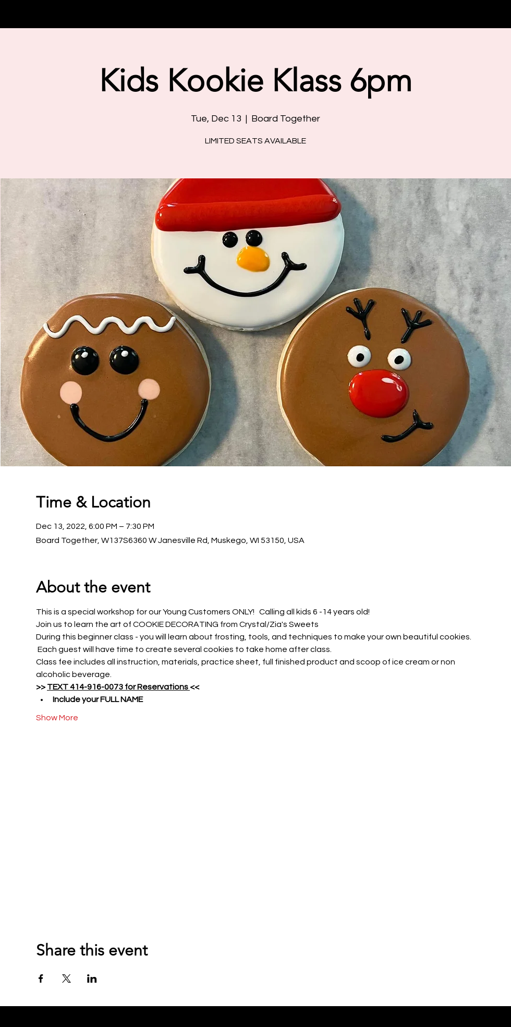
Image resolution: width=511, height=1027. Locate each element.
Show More (57, 718)
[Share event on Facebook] (41, 978)
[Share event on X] (66, 978)
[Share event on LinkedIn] (92, 978)
